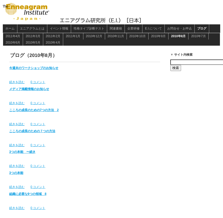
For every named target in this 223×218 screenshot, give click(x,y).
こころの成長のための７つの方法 (32, 131)
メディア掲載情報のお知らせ (29, 89)
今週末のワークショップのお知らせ (33, 68)
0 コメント (37, 82)
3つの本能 (16, 173)
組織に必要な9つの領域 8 (27, 194)
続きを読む (17, 82)
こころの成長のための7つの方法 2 (34, 110)
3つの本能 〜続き (22, 152)
